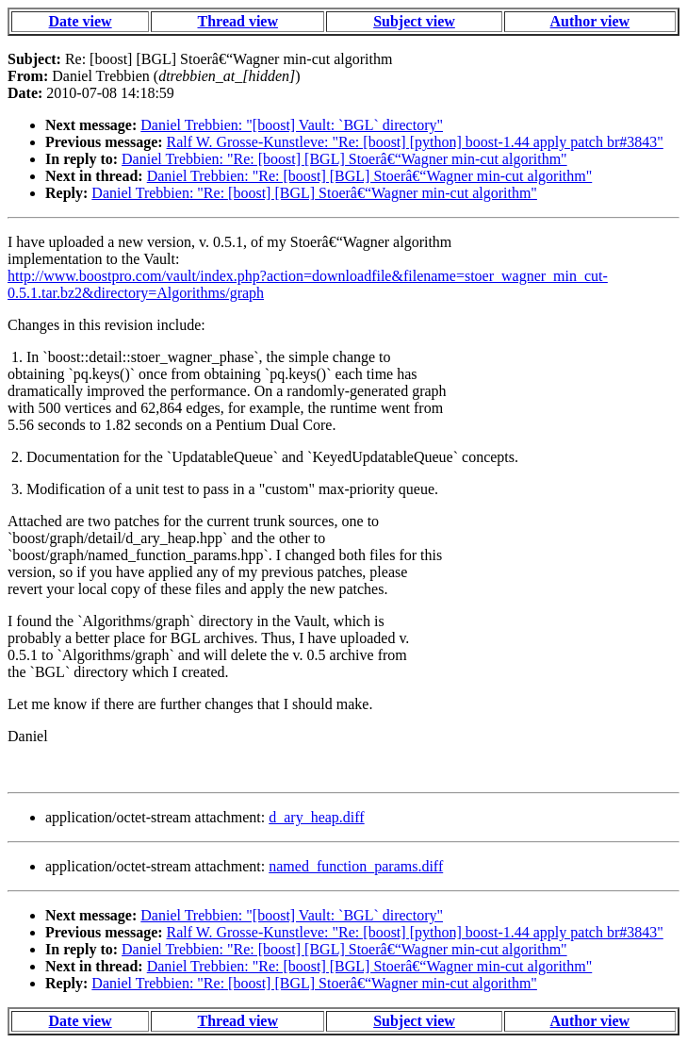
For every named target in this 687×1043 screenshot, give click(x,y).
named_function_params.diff (356, 866)
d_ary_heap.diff (316, 817)
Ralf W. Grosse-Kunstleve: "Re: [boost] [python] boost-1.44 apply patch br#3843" (415, 142)
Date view (80, 21)
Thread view (238, 21)
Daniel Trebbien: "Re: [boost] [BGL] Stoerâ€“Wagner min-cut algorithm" (344, 159)
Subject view (414, 21)
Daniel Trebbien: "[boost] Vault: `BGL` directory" (291, 125)
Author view (590, 21)
